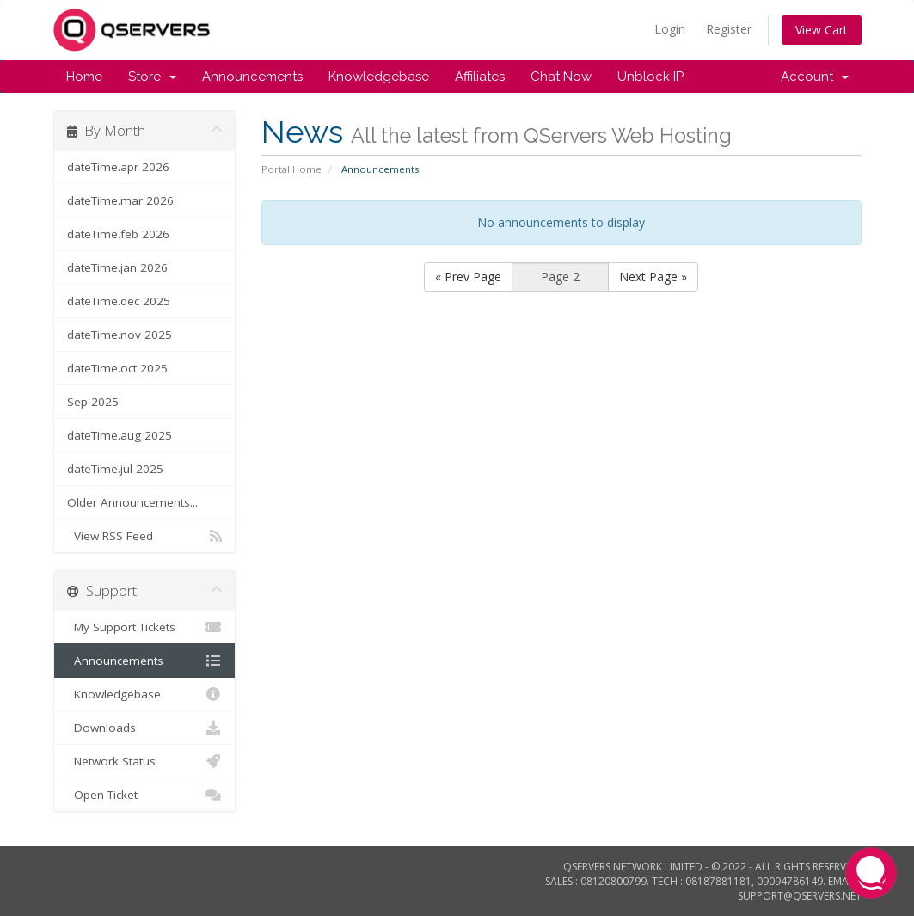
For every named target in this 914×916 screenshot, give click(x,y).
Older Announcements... (132, 502)
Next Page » (653, 276)
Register (728, 29)
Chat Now (561, 76)
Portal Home (291, 169)
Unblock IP (650, 76)
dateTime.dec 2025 (118, 301)
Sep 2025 (93, 401)
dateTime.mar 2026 (120, 200)
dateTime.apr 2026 (118, 167)
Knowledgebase (378, 76)
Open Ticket (145, 794)
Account (815, 76)
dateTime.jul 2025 (115, 468)
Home (84, 76)
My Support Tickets (145, 627)
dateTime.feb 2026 (118, 234)
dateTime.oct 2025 (117, 368)
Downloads (145, 727)
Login (669, 29)
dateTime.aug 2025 (119, 435)
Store (152, 76)
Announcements (252, 76)
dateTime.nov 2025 (119, 334)
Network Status (145, 761)
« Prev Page (468, 276)
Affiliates (480, 76)
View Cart (821, 30)
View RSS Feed (145, 536)
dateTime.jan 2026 (117, 267)
